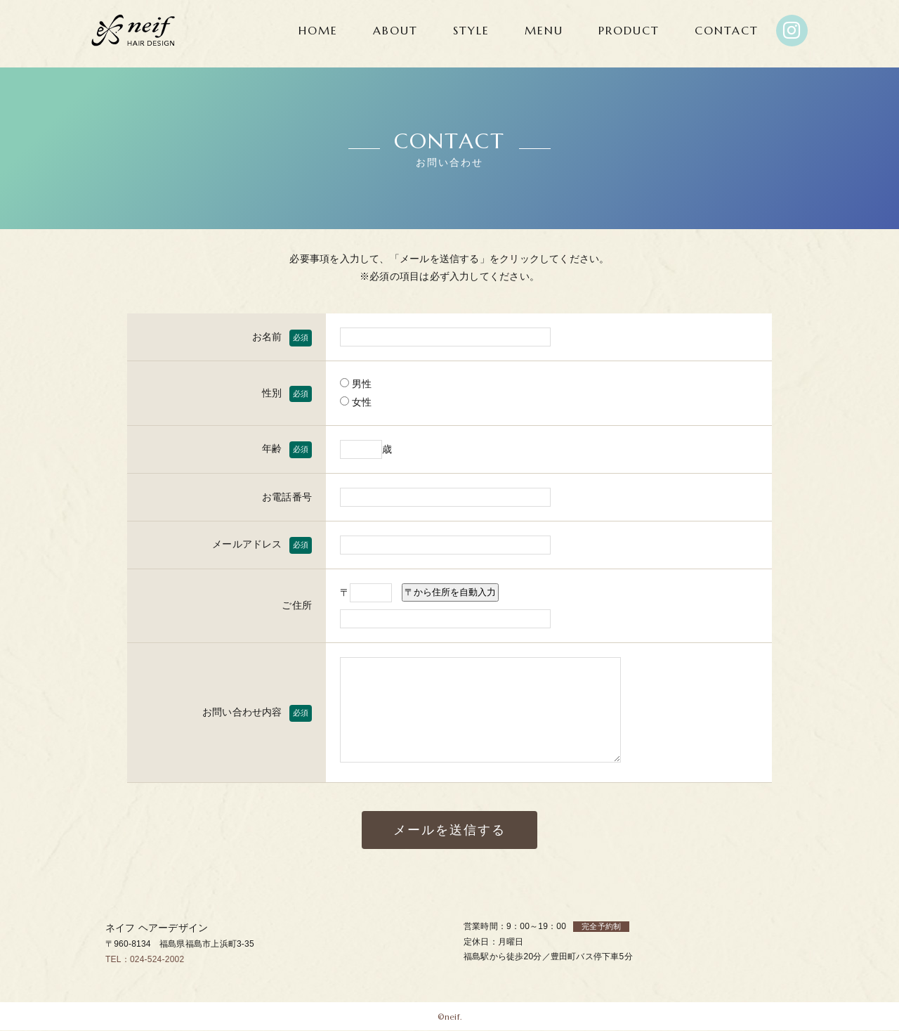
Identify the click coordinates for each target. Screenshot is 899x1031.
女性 (356, 402)
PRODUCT (629, 30)
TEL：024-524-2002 (144, 959)
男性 (356, 383)
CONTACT (727, 30)
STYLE (471, 30)
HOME (318, 30)
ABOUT (395, 30)
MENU (544, 30)
